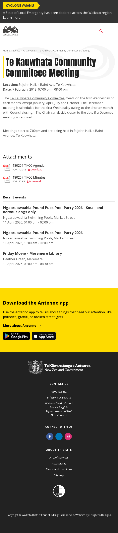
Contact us (59, 384)
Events (16, 50)
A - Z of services (59, 457)
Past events (29, 50)
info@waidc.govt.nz (59, 397)
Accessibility (59, 463)
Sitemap (59, 475)
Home (6, 50)
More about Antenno (19, 325)
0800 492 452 (59, 391)
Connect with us (59, 427)
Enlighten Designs (100, 515)
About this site (59, 450)
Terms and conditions (59, 469)
